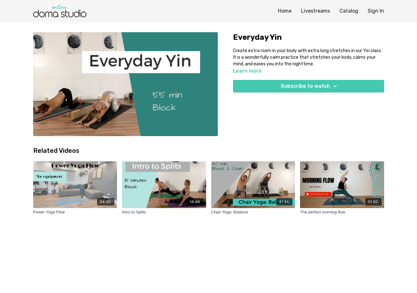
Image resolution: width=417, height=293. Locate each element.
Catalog (349, 11)
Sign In (376, 11)
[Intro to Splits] (164, 212)
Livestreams (315, 11)
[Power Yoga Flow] (75, 212)
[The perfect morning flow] (342, 212)
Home (284, 11)
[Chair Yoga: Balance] (253, 212)
